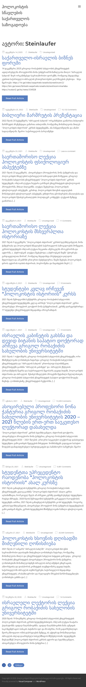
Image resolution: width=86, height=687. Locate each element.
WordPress (40, 681)
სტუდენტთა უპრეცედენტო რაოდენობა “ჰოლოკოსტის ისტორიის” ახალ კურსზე (32, 477)
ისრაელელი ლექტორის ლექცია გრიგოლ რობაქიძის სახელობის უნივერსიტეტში (38, 608)
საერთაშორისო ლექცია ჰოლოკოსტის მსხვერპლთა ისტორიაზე (32, 231)
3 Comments (66, 330)
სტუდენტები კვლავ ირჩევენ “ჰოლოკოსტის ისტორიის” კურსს (39, 291)
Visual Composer (25, 681)
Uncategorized (49, 52)
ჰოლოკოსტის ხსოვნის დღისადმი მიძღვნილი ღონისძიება (39, 540)
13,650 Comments (63, 401)
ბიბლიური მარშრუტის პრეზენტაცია (42, 115)
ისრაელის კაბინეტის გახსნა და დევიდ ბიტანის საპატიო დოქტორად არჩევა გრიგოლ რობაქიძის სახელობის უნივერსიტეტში (42, 343)
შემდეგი (18, 665)
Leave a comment (68, 151)
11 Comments (65, 221)
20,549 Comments (66, 533)
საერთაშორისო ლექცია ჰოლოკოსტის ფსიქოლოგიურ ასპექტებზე (35, 162)
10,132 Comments (69, 110)
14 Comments (66, 597)
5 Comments (66, 283)
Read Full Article (15, 98)
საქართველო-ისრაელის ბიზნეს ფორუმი (37, 60)
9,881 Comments (64, 467)
